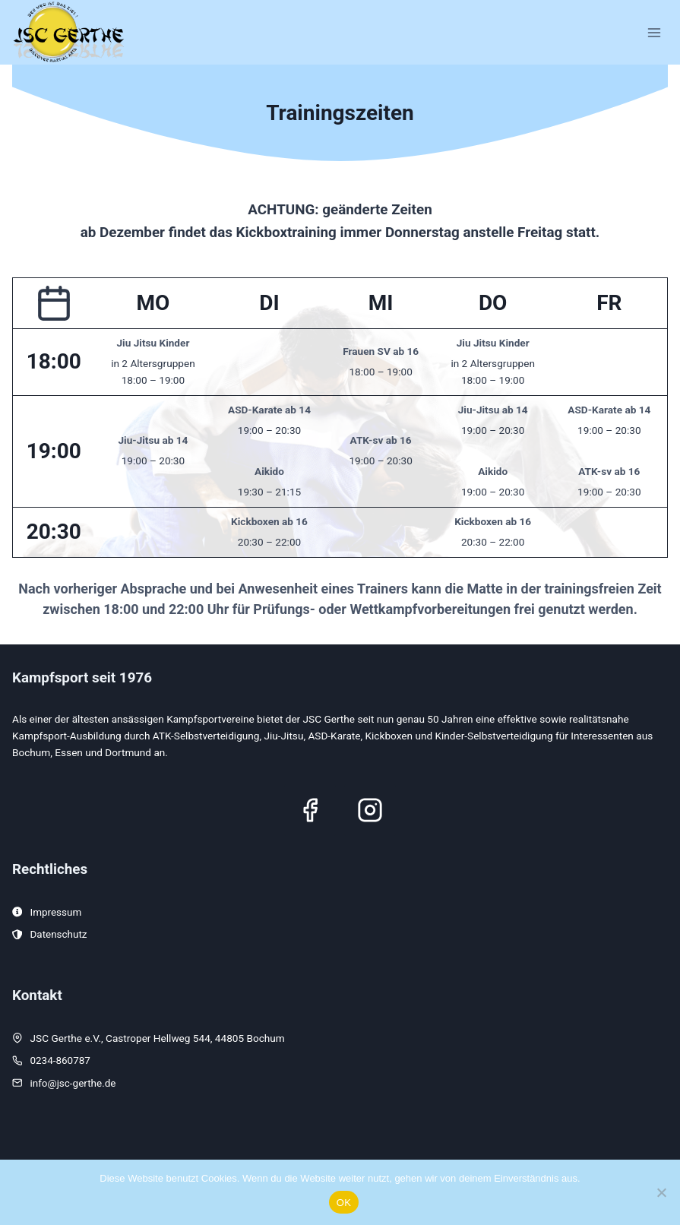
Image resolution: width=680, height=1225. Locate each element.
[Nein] (661, 1192)
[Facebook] (310, 809)
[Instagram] (370, 809)
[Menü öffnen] (654, 32)
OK (344, 1202)
